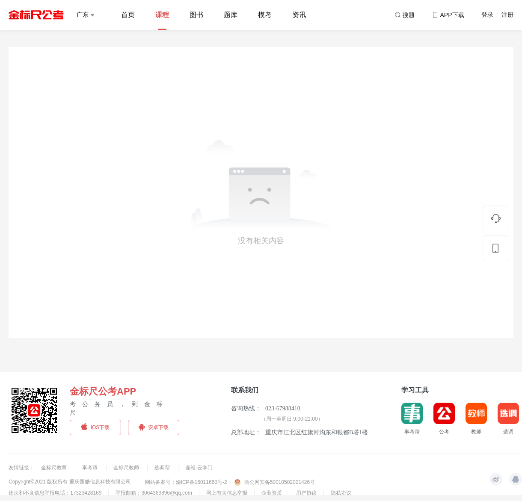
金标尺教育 (54, 468)
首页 (128, 14)
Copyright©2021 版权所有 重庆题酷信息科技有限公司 (70, 482)
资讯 (299, 14)
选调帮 (162, 468)
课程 (162, 14)
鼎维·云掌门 (198, 468)
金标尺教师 (126, 468)
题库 (230, 14)
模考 (265, 14)
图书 (196, 14)
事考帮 (90, 468)
